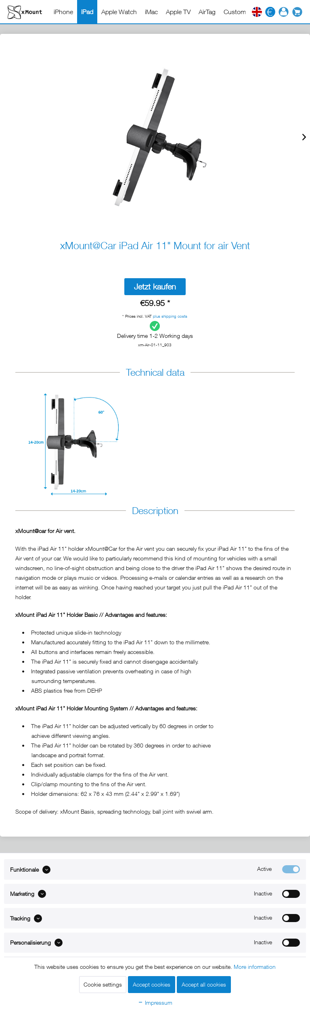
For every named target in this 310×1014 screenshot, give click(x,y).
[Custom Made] (243, 11)
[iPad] (87, 11)
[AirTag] (207, 11)
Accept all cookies (204, 984)
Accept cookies (151, 984)
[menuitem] (63, 11)
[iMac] (151, 11)
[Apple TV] (178, 11)
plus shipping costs (170, 316)
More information (255, 966)
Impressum (155, 1002)
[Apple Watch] (119, 11)
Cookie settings (103, 984)
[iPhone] (63, 11)
